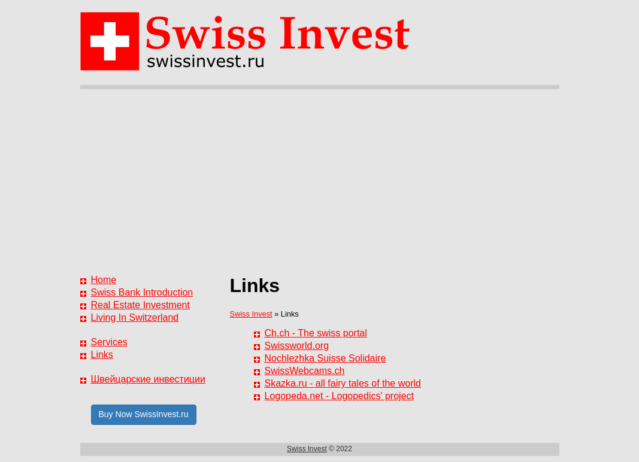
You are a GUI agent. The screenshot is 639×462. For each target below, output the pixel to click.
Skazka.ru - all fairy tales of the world (343, 383)
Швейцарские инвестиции (148, 379)
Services (109, 342)
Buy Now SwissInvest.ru (144, 414)
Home (104, 280)
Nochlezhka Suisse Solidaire (325, 358)
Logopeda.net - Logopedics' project (339, 396)
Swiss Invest (251, 313)
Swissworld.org (297, 346)
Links (102, 354)
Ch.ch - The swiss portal (316, 333)
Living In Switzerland (135, 317)
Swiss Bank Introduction (142, 292)
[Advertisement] (319, 179)
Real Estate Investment (140, 305)
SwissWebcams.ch (305, 371)
